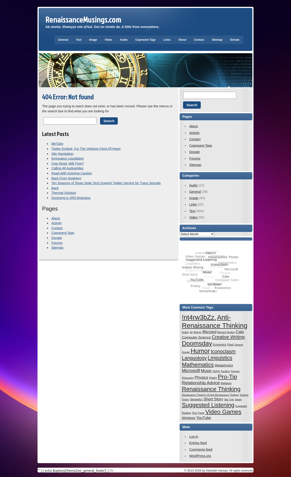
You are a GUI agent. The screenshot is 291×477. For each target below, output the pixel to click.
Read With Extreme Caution (71, 173)
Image (93, 39)
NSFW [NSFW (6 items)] (216, 371)
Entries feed (198, 443)
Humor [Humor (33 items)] (200, 350)
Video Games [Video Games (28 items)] (223, 411)
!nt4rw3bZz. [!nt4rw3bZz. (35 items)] (199, 317)
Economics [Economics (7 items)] (219, 344)
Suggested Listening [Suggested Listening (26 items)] (208, 405)
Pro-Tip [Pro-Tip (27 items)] (227, 376)
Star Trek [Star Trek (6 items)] (229, 399)
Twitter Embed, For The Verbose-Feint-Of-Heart (85, 149)
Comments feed (200, 449)
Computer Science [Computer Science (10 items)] (196, 337)
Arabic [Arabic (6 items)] (185, 332)
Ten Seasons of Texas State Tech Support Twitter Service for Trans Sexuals (106, 183)
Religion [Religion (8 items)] (226, 383)
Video (108, 39)
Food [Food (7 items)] (230, 344)
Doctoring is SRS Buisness (70, 198)
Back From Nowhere (66, 178)
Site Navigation (62, 154)
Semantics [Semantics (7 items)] (196, 399)
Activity (56, 223)
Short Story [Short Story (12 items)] (213, 399)
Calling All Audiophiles (67, 168)
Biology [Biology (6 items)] (198, 332)
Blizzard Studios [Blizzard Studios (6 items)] (226, 332)
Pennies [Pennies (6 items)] (235, 371)
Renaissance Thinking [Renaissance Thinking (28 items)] (211, 389)
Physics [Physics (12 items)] (201, 377)
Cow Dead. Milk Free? (67, 163)
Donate (234, 39)
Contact (199, 39)
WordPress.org (200, 456)
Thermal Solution (63, 193)
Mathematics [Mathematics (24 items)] (198, 365)
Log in (193, 436)
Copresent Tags (145, 39)
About (182, 39)
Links (167, 39)
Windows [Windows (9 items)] (188, 418)
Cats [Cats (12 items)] (240, 331)
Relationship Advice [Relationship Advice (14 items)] (201, 382)
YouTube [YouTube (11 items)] (203, 418)
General (63, 39)
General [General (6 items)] (238, 344)
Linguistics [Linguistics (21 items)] (220, 358)
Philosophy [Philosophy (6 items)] (188, 378)
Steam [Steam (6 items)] (238, 399)
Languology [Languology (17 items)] (194, 358)
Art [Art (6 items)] (191, 332)
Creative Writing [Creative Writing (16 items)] (228, 336)
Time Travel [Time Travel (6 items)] (198, 413)
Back (55, 188)
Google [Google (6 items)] (186, 352)
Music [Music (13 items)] (206, 370)
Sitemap (217, 39)
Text (78, 39)
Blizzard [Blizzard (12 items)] (210, 331)
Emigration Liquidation (67, 158)
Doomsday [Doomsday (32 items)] (197, 343)
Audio (124, 39)
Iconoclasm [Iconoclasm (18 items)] (223, 351)
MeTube (57, 144)
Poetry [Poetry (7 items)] (213, 377)
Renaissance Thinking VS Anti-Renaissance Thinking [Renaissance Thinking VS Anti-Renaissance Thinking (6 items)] (210, 395)
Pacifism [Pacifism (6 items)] (225, 371)
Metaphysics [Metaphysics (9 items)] (224, 365)
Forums (57, 243)
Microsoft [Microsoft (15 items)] (191, 370)
